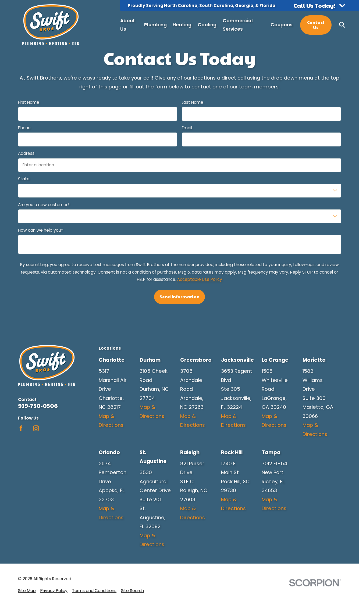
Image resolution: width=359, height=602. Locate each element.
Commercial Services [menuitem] (238, 24)
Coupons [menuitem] (282, 25)
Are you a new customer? (44, 204)
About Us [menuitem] (127, 24)
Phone (24, 128)
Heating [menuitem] (182, 25)
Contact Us (316, 24)
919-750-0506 (38, 406)
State (24, 179)
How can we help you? (40, 230)
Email (187, 128)
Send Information (179, 296)
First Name (28, 102)
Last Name (192, 102)
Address (26, 153)
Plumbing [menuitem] (155, 25)
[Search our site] (342, 25)
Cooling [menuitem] (207, 25)
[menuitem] (27, 590)
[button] (319, 6)
